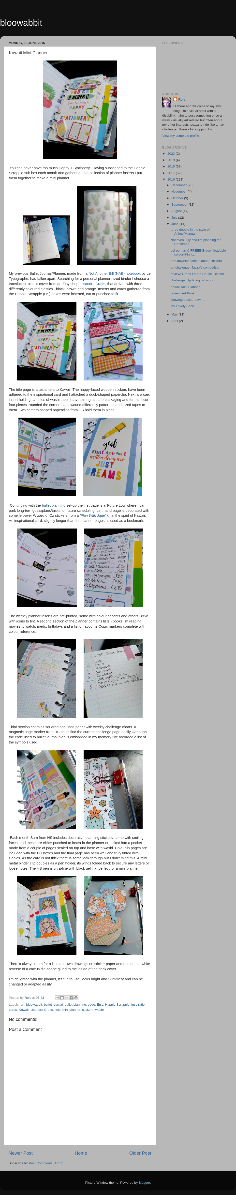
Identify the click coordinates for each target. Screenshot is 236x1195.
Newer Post (21, 1153)
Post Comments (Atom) (46, 1163)
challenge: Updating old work (192, 280)
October (177, 198)
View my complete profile (180, 135)
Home (81, 1153)
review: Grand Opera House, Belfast (197, 274)
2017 (171, 173)
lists (57, 1010)
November (179, 191)
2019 (171, 160)
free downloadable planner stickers (196, 261)
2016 (171, 179)
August (177, 211)
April (175, 321)
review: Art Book (183, 293)
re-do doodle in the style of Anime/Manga (190, 231)
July (174, 217)
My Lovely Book (182, 306)
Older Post (140, 1153)
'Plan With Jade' (93, 515)
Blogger (144, 1182)
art (22, 1004)
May (174, 314)
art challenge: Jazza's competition (195, 267)
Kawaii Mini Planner (185, 287)
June (175, 224)
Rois (181, 99)
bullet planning (54, 505)
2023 (171, 153)
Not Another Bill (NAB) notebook (114, 273)
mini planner (71, 1010)
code (91, 1004)
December (179, 185)
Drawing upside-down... (188, 300)
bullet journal (53, 1004)
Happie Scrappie (117, 1004)
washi (99, 1010)
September (180, 204)
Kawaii (24, 1010)
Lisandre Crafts (92, 284)
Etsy (100, 1004)
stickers (87, 1010)
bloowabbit (21, 23)
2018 (171, 166)
